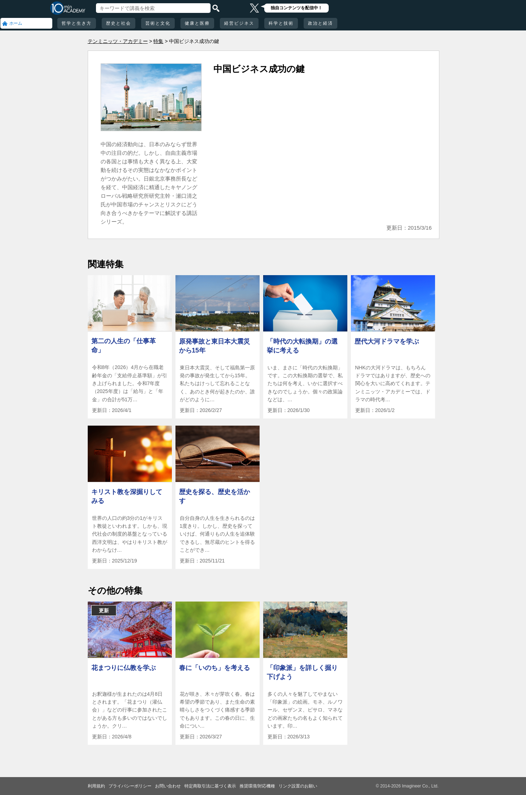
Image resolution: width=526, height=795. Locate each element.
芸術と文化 (157, 23)
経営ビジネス (239, 23)
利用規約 (96, 786)
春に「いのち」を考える (214, 667)
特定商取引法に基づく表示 (210, 786)
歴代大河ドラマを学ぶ (386, 341)
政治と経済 (320, 23)
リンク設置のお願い (298, 786)
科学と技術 (281, 23)
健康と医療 (197, 23)
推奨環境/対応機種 (257, 786)
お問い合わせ (168, 786)
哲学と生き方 (77, 23)
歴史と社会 (118, 23)
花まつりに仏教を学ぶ (123, 667)
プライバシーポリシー (129, 786)
